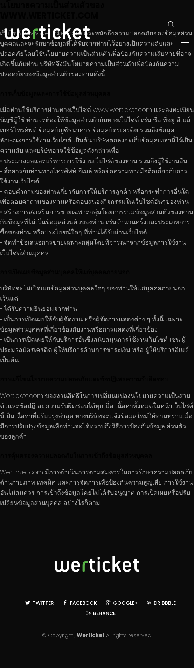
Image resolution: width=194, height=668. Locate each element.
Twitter (39, 603)
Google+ (122, 603)
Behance (101, 613)
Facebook (80, 603)
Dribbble (161, 603)
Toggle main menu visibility (185, 42)
